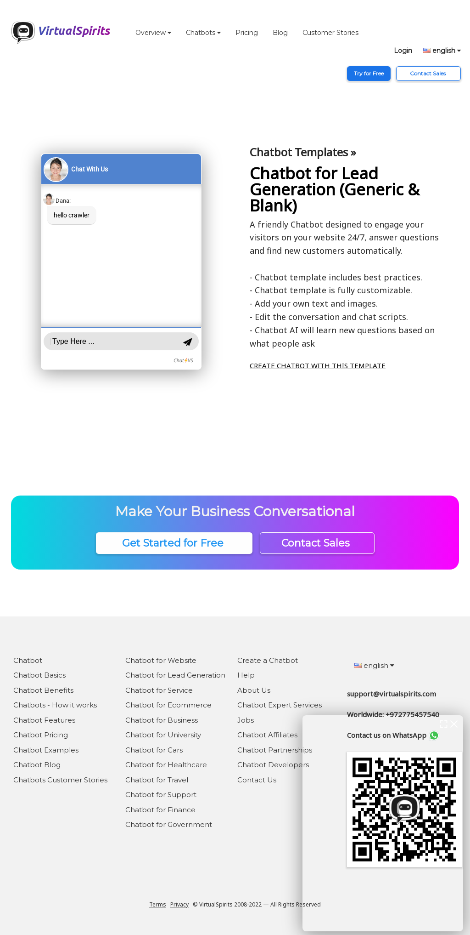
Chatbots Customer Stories (60, 779)
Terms (157, 904)
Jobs (245, 720)
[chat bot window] (382, 823)
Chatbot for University (163, 734)
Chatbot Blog (37, 764)
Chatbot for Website (160, 660)
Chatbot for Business (161, 720)
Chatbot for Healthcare (166, 764)
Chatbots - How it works (55, 705)
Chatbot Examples (45, 750)
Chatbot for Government (168, 824)
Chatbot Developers (273, 764)
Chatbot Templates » (303, 152)
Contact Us (256, 779)
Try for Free (369, 73)
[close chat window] (454, 723)
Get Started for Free (174, 543)
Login (403, 50)
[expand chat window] (443, 723)
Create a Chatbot (267, 660)
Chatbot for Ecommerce (168, 705)
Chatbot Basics (39, 675)
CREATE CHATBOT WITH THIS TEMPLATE (318, 365)
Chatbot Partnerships (274, 750)
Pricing (246, 33)
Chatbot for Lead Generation (175, 675)
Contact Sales (428, 73)
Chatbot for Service (159, 690)
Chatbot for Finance (160, 809)
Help (246, 675)
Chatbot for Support (160, 794)
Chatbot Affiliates (267, 734)
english (442, 50)
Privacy (179, 904)
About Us (253, 690)
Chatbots (203, 33)
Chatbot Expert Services (279, 705)
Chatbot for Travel (156, 779)
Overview (153, 33)
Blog (280, 33)
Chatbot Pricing (40, 734)
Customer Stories (330, 33)
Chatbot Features (44, 720)
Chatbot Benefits (43, 690)
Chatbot (27, 660)
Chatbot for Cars (154, 750)
